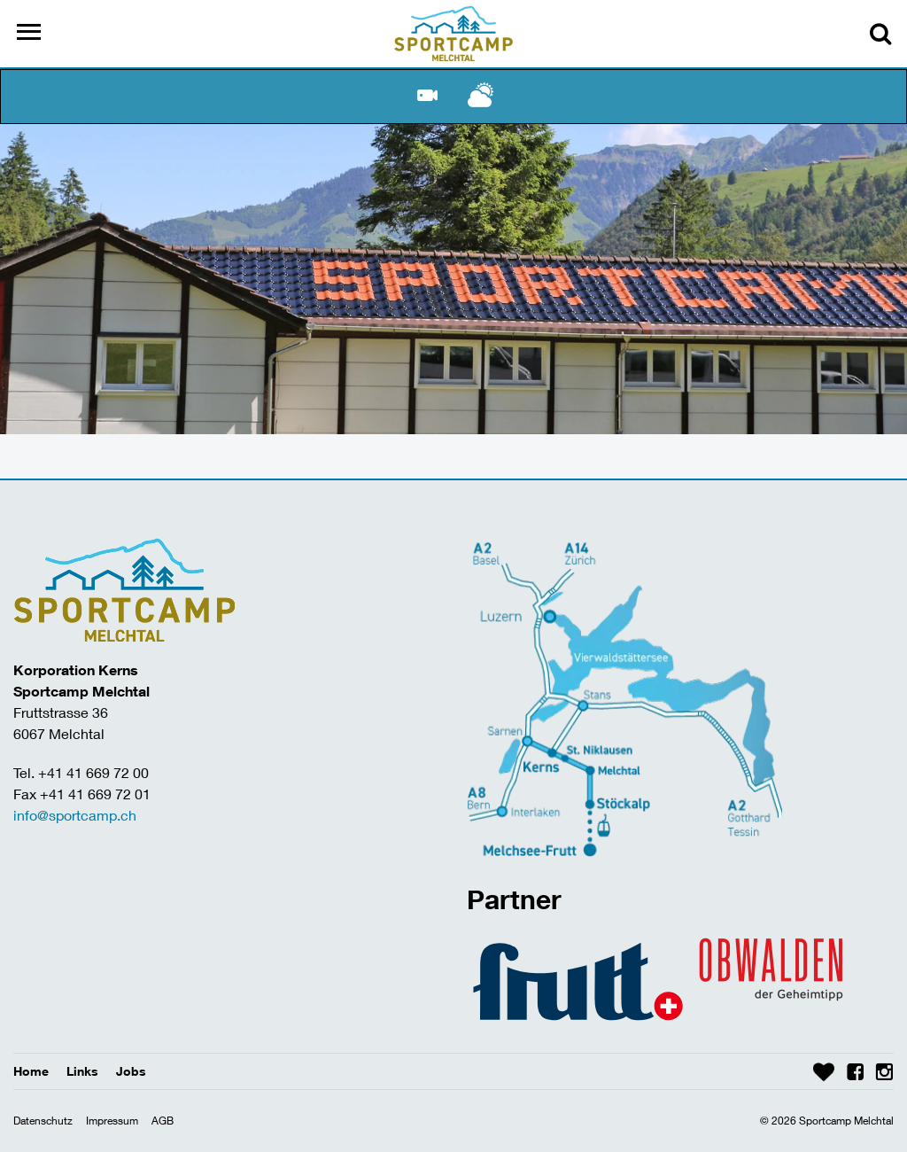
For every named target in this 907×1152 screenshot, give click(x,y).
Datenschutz (43, 1120)
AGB (162, 1120)
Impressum (112, 1120)
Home (31, 1070)
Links (82, 1070)
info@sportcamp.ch (74, 814)
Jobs (131, 1070)
